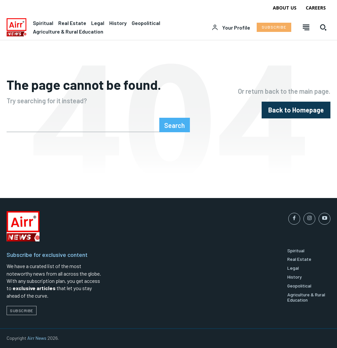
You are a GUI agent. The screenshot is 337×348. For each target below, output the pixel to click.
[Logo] (16, 27)
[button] (323, 27)
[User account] (231, 27)
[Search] (174, 125)
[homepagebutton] (296, 110)
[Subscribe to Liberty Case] (274, 27)
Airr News (36, 338)
